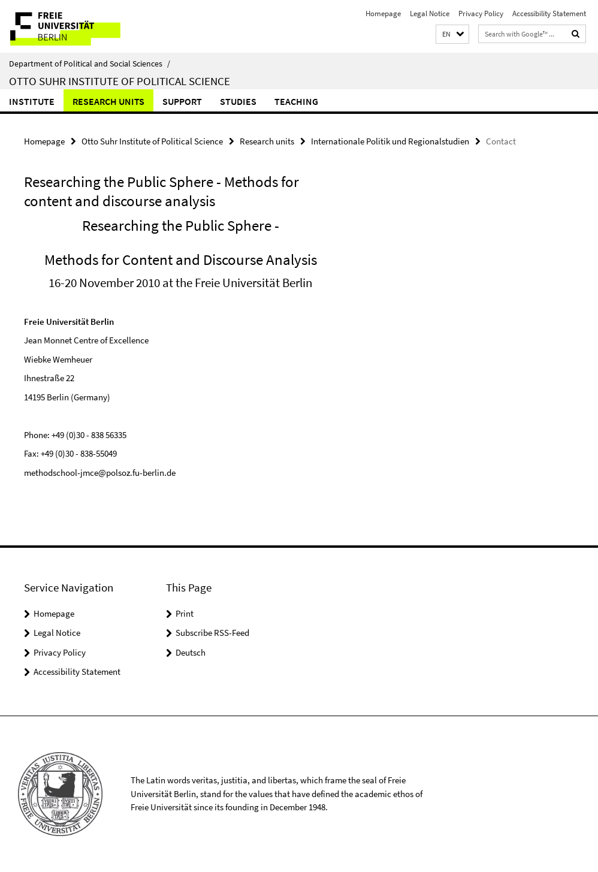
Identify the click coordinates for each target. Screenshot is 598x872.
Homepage (383, 13)
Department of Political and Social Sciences (89, 63)
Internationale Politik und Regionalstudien (390, 141)
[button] (452, 34)
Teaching (296, 101)
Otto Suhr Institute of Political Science (119, 81)
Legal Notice (429, 13)
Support (182, 101)
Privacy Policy (480, 13)
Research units (108, 101)
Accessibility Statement (549, 13)
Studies (238, 101)
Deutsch (191, 652)
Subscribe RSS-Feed (212, 632)
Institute (32, 101)
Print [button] (185, 613)
